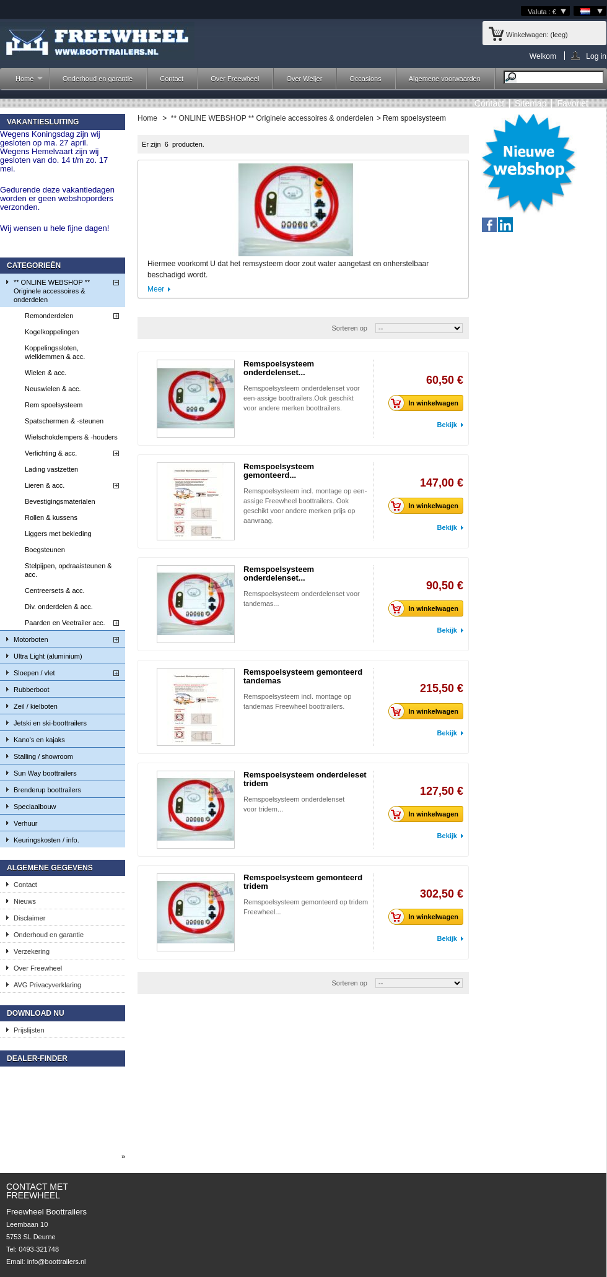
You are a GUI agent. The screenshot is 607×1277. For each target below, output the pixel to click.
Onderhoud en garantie (98, 78)
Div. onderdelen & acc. (59, 606)
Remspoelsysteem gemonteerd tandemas (302, 676)
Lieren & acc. (44, 485)
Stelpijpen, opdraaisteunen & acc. (68, 570)
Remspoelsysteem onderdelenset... (278, 368)
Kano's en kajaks (39, 739)
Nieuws (25, 901)
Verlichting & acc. (51, 453)
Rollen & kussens (51, 517)
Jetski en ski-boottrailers (50, 723)
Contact (171, 78)
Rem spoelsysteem (54, 405)
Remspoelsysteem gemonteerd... (278, 471)
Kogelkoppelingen (52, 331)
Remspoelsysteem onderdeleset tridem (305, 779)
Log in (596, 56)
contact (489, 103)
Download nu (35, 1013)
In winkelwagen (426, 403)
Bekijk (447, 424)
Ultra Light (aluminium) (48, 656)
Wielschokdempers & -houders (71, 437)
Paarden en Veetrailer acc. (65, 622)
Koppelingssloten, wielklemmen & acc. (55, 352)
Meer (155, 289)
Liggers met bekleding (58, 533)
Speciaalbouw (35, 806)
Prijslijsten (29, 1030)
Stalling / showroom (43, 756)
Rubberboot (32, 689)
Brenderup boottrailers (47, 790)
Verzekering (32, 951)
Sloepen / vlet (34, 673)
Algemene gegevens (50, 868)
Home (23, 82)
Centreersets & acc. (55, 590)
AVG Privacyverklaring (47, 985)
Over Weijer (304, 78)
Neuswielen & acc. (53, 388)
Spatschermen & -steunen (64, 421)
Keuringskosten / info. (46, 840)
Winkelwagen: (527, 34)
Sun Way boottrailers (45, 773)
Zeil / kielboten (36, 706)
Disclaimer (29, 918)
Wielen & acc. (45, 372)
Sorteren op (349, 328)
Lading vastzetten (51, 469)
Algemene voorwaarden (445, 78)
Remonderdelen (49, 315)
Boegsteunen (45, 549)
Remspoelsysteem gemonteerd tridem (302, 882)
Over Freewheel (235, 78)
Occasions (365, 78)
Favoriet (572, 103)
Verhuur (26, 823)
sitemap (530, 103)
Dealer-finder (37, 1058)
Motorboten (31, 639)
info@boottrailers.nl (56, 1261)
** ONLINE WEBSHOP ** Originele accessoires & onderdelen (52, 291)
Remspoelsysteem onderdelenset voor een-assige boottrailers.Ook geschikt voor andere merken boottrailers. (301, 398)
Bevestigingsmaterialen (60, 501)
